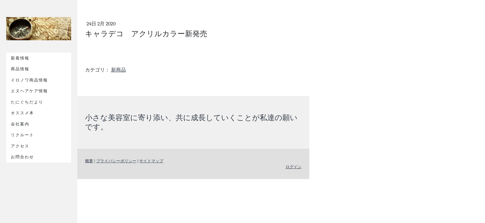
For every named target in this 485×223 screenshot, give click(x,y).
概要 (89, 161)
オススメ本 (22, 113)
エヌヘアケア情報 (29, 91)
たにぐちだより (27, 102)
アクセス (20, 146)
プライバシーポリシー (116, 161)
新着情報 (20, 58)
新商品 (118, 70)
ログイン (293, 166)
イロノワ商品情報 (29, 80)
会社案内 (20, 124)
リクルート (22, 135)
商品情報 (20, 69)
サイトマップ (151, 161)
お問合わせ (22, 157)
